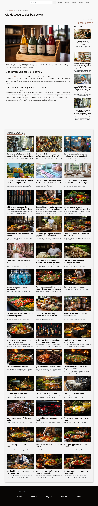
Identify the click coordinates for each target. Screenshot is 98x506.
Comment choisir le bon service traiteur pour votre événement (47, 155)
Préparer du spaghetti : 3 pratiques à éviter (49, 445)
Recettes (67, 2)
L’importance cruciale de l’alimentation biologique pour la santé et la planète (76, 209)
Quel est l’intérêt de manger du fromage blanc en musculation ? (48, 261)
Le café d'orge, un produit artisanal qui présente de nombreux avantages (49, 236)
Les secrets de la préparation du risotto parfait (83, 42)
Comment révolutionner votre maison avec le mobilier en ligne (76, 181)
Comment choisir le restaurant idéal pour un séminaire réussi (75, 155)
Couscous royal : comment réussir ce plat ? (20, 445)
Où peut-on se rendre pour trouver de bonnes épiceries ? (20, 314)
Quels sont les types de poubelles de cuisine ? (76, 235)
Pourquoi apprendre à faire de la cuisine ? (76, 445)
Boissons (81, 2)
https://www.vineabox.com (18, 76)
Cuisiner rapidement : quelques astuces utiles (76, 472)
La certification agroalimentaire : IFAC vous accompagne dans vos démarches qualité (82, 88)
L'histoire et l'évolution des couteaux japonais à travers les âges (18, 209)
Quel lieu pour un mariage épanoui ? (20, 261)
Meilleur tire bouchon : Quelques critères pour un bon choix (48, 341)
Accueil (7, 10)
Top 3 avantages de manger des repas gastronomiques (19, 341)
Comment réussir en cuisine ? (75, 287)
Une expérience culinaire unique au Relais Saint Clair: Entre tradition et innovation (49, 209)
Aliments (60, 2)
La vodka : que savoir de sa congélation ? (17, 288)
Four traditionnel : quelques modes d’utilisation (49, 419)
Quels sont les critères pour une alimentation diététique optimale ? (82, 65)
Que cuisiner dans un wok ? (17, 367)
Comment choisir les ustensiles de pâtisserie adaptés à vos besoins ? (48, 181)
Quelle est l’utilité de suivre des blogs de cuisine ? (75, 368)
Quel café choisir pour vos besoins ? (49, 367)
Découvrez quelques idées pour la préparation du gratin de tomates (48, 288)
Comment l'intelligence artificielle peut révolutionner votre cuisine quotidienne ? (82, 112)
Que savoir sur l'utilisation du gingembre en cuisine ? (75, 261)
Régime (74, 2)
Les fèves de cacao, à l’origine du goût (19, 419)
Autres (87, 2)
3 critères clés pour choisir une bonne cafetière (75, 314)
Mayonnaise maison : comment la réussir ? (76, 419)
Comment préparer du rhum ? (47, 393)
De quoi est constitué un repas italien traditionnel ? (47, 472)
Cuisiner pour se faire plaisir (17, 393)
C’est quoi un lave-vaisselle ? (74, 393)
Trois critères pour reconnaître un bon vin (20, 235)
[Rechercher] (41, 2)
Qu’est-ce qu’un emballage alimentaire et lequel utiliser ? (47, 314)
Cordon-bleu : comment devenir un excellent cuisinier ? (20, 472)
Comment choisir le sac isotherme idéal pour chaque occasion (20, 181)
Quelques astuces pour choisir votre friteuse (75, 341)
